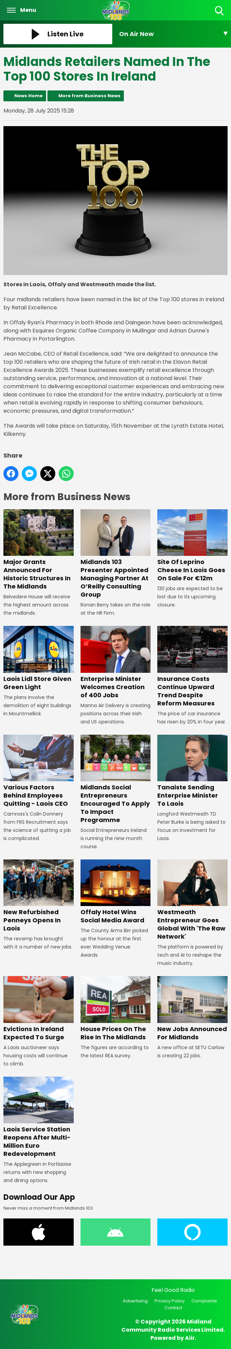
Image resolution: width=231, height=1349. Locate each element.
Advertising (135, 1301)
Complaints (204, 1301)
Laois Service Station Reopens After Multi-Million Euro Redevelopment (38, 1117)
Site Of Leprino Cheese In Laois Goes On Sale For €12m (192, 546)
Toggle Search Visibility (220, 11)
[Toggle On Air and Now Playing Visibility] (173, 34)
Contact (173, 1307)
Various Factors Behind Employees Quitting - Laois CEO (38, 771)
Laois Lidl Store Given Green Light (38, 658)
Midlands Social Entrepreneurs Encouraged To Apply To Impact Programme (116, 779)
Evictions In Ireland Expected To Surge (38, 1008)
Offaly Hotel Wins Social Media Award (116, 891)
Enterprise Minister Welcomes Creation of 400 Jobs (116, 662)
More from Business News (89, 95)
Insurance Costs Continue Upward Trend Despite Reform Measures (192, 666)
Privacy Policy (170, 1301)
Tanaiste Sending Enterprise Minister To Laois (192, 771)
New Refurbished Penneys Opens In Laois (38, 896)
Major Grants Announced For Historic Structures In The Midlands (38, 550)
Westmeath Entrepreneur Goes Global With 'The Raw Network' (192, 900)
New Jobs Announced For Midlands (192, 1008)
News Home (28, 95)
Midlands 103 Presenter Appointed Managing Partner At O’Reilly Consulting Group (116, 554)
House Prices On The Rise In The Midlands (116, 1008)
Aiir (190, 1338)
